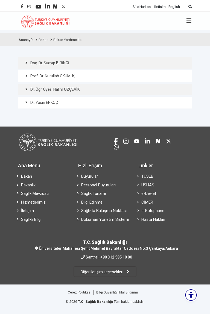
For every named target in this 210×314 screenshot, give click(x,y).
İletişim (160, 7)
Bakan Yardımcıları (67, 40)
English (174, 7)
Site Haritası (142, 7)
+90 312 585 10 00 (116, 257)
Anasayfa (26, 40)
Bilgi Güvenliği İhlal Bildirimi (117, 292)
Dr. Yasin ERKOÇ (44, 102)
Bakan (43, 40)
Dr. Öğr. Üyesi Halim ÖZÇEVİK (55, 89)
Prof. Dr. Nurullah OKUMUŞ (52, 76)
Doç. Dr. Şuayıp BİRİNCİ (49, 63)
